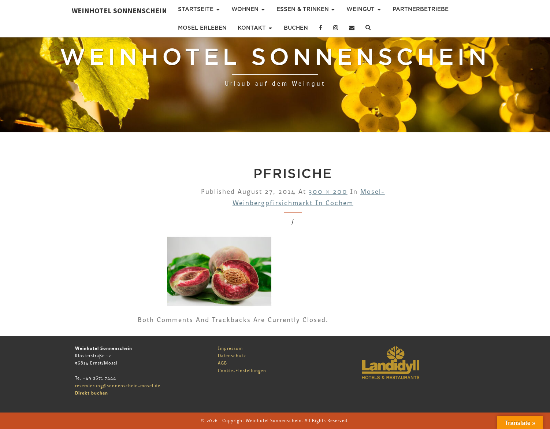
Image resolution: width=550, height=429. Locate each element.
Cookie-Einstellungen (242, 370)
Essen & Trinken (302, 9)
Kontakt (252, 28)
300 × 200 (328, 192)
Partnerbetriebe (421, 9)
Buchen (296, 28)
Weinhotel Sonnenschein (119, 10)
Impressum (230, 348)
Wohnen (245, 9)
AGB (222, 363)
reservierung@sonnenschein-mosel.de (117, 385)
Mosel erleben (202, 28)
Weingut (360, 9)
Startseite (195, 9)
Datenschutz (232, 355)
